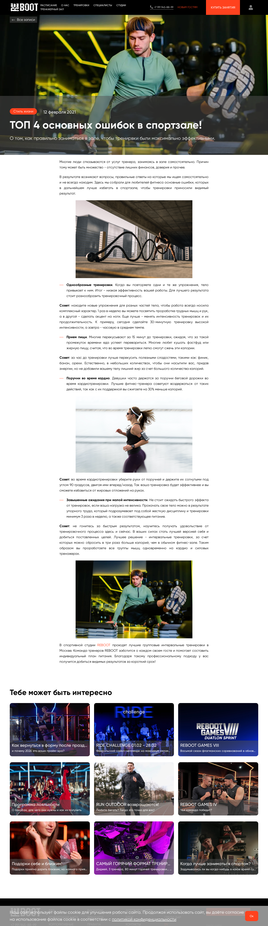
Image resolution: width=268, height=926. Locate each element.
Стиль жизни (23, 111)
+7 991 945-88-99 (163, 7)
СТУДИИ (121, 5)
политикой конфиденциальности (144, 919)
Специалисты (102, 5)
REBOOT (103, 645)
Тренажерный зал (52, 9)
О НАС (65, 5)
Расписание (48, 5)
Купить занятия (223, 7)
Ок (252, 916)
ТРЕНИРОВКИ (81, 5)
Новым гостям (187, 7)
